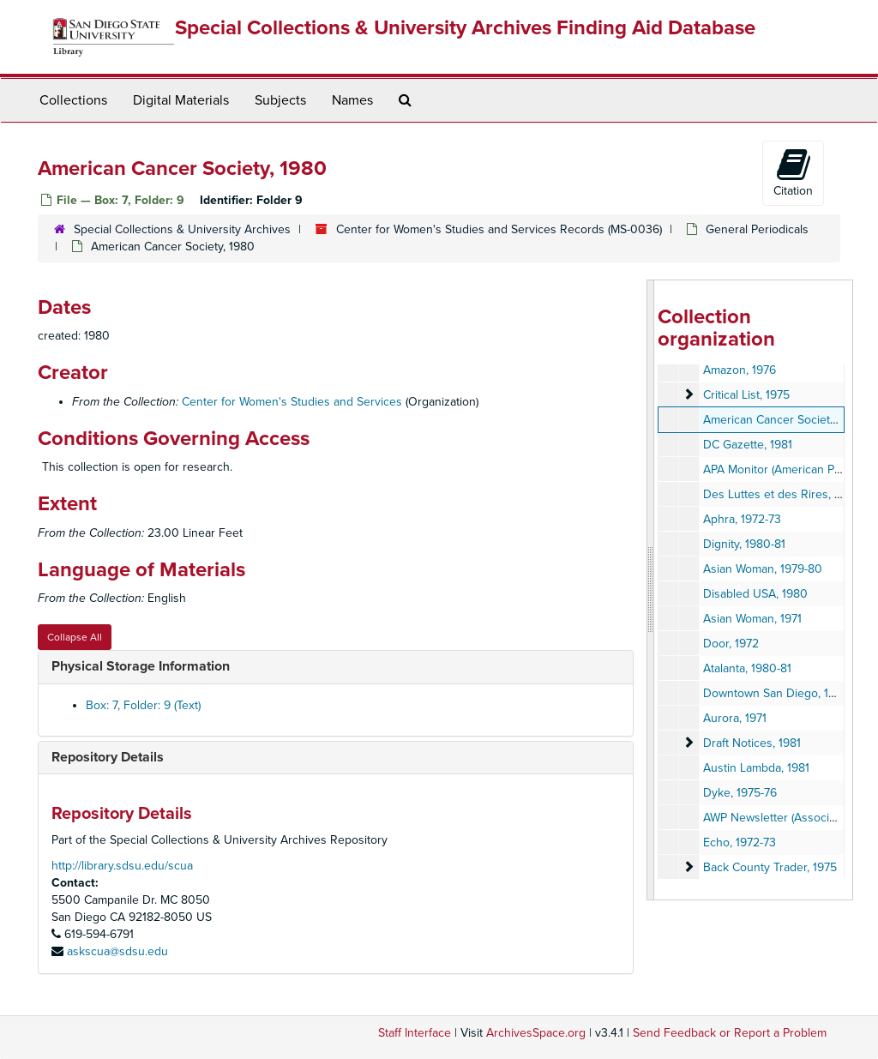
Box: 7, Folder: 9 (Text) (143, 705)
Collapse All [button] (74, 637)
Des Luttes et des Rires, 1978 (780, 494)
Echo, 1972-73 (739, 842)
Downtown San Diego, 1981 (774, 693)
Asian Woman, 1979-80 (762, 569)
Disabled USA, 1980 (755, 594)
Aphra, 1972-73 (742, 519)
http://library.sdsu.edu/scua (122, 865)
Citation (793, 172)
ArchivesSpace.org (536, 1033)
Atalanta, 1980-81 (747, 668)
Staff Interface (414, 1033)
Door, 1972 (731, 643)
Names (352, 100)
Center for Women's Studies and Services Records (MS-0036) (499, 229)
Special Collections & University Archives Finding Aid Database (465, 27)
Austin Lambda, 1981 (756, 768)
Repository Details (107, 757)
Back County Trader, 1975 (770, 867)
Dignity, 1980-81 (744, 544)
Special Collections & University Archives (182, 229)
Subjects (280, 100)
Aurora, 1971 (735, 718)
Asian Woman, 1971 (752, 618)
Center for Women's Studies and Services (292, 401)
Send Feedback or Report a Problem (730, 1033)
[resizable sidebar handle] (650, 590)
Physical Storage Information (140, 666)
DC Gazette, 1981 (747, 444)
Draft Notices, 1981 (752, 743)
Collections (73, 100)
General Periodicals (757, 229)
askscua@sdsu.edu (117, 951)
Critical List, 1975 (746, 395)
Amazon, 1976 (739, 370)
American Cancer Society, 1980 (785, 419)
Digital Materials (181, 100)
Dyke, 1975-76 (740, 792)
